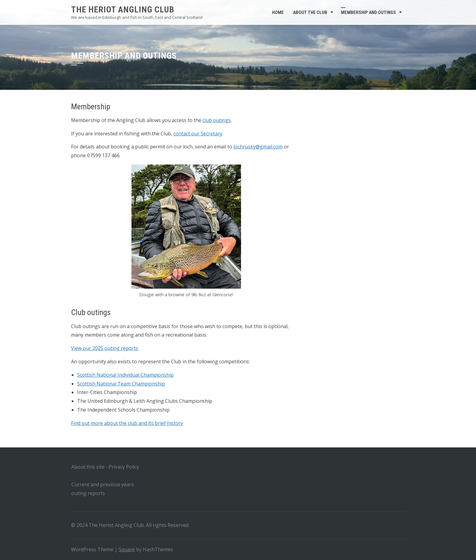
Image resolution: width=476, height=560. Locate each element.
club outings (216, 120)
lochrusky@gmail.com (258, 146)
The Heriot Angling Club (122, 10)
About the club (310, 12)
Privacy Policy (124, 466)
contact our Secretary (197, 133)
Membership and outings (368, 12)
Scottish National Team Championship (121, 383)
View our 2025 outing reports (104, 348)
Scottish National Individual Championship (125, 375)
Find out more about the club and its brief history (127, 423)
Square (127, 549)
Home (278, 12)
